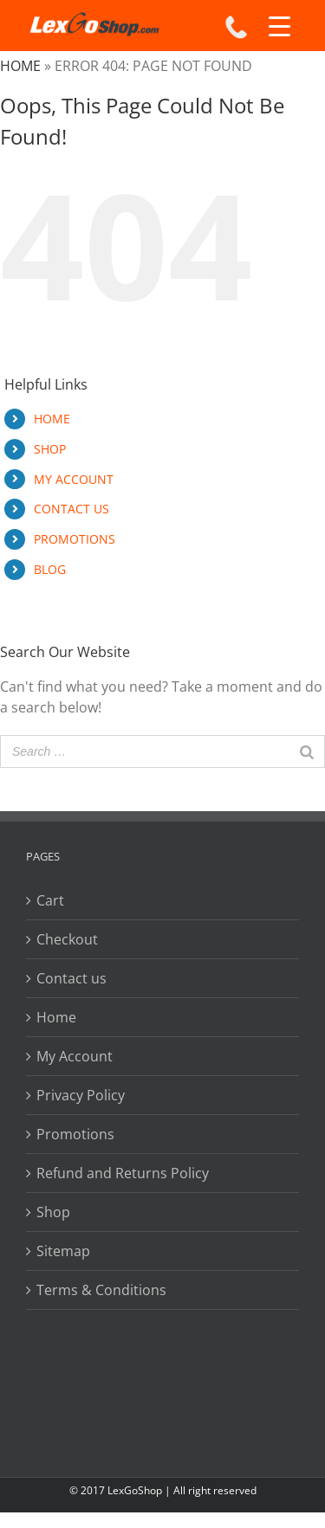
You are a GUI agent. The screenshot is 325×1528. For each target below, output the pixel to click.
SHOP (50, 449)
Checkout (67, 939)
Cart (50, 900)
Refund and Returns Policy (122, 1173)
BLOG (50, 569)
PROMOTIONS (74, 539)
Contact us (71, 978)
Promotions (75, 1134)
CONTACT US (71, 508)
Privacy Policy (80, 1095)
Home (20, 65)
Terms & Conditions (101, 1289)
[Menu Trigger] (280, 26)
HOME (52, 418)
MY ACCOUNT (74, 479)
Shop (53, 1212)
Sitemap (63, 1250)
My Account (74, 1056)
